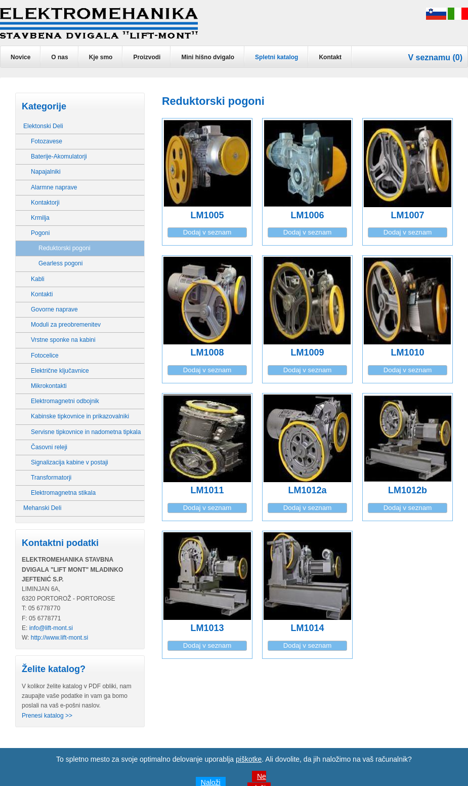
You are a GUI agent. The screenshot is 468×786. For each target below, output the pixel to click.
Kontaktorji (45, 202)
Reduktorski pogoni (64, 248)
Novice (20, 57)
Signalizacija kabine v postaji (69, 462)
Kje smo (101, 57)
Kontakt (330, 57)
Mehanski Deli (42, 508)
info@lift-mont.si (51, 628)
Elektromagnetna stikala (63, 492)
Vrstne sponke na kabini (63, 339)
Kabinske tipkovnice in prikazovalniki (80, 416)
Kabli (38, 279)
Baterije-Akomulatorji (59, 156)
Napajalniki (46, 171)
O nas (59, 57)
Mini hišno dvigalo (207, 57)
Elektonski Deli (43, 126)
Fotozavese (46, 141)
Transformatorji (51, 477)
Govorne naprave (54, 309)
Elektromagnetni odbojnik (65, 401)
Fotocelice (45, 355)
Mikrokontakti (49, 385)
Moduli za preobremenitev (66, 324)
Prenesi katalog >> (47, 715)
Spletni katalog (276, 57)
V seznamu (429, 57)
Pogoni (40, 233)
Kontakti (42, 294)
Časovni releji (49, 447)
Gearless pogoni (60, 263)
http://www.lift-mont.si (59, 637)
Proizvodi (146, 57)
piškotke (249, 759)
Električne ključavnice (60, 370)
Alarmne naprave (54, 187)
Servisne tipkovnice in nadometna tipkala (86, 432)
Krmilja (40, 217)
